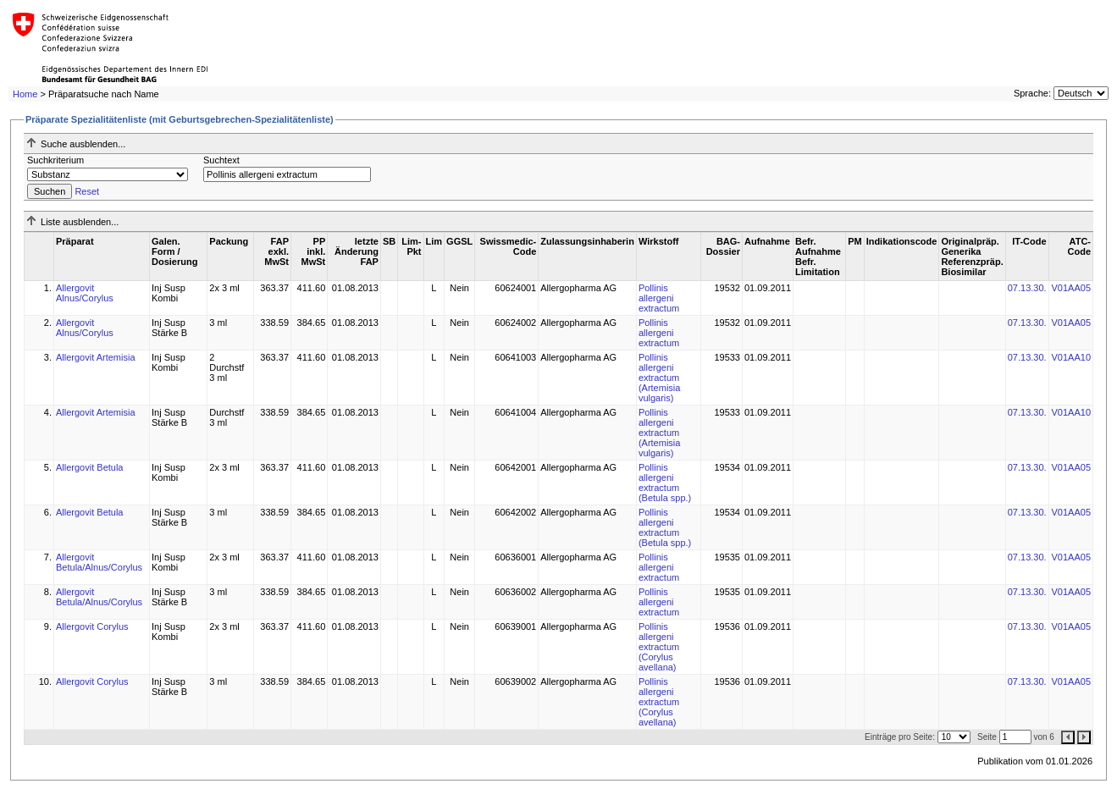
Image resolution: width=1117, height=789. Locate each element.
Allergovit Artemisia (95, 357)
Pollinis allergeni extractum (659, 298)
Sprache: (1032, 93)
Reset (87, 191)
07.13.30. (1027, 288)
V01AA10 (1071, 357)
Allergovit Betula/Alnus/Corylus (99, 562)
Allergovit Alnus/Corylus (84, 293)
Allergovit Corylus (92, 626)
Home (25, 94)
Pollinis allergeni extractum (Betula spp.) (665, 482)
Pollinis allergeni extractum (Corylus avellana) (659, 646)
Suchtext (221, 160)
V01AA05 (1071, 288)
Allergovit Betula (90, 467)
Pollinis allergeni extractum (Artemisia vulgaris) (660, 377)
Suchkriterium (55, 160)
